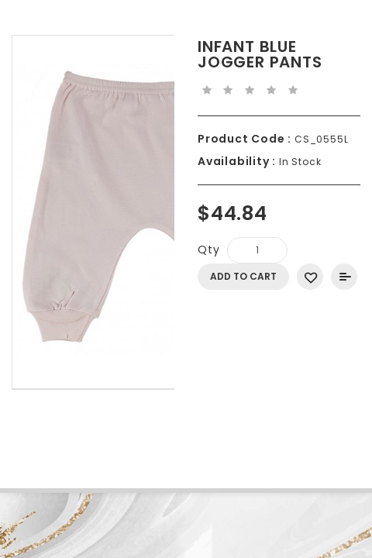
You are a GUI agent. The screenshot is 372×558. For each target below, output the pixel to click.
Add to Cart (243, 276)
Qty (208, 249)
